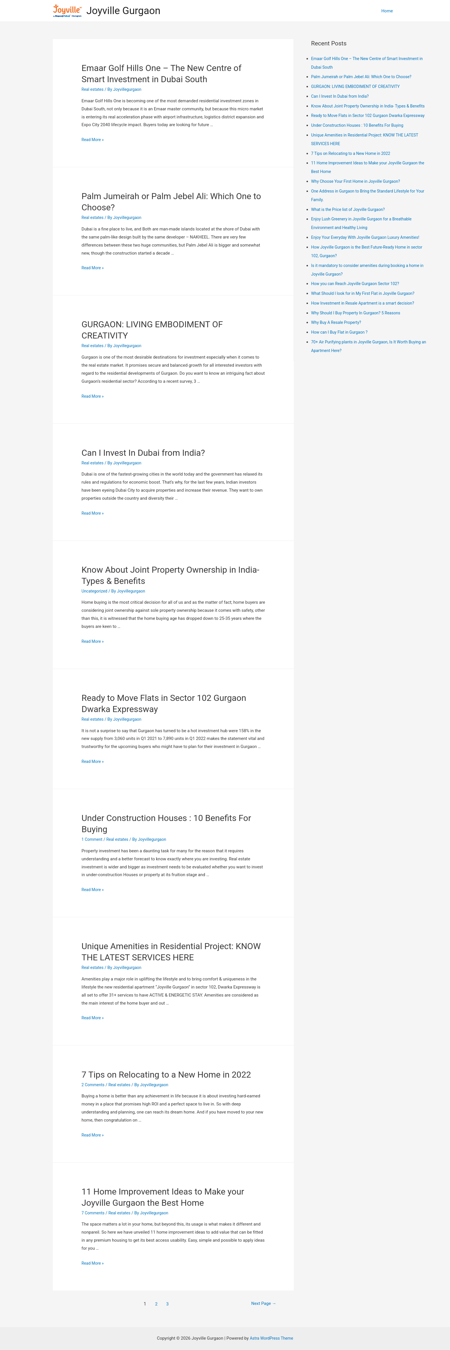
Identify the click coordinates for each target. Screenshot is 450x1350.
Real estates (93, 89)
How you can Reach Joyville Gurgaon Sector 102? (358, 300)
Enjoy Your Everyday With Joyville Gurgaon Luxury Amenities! (369, 254)
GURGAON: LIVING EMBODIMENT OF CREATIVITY (358, 86)
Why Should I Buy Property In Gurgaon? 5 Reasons (359, 330)
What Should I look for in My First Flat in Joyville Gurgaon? (366, 310)
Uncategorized (95, 591)
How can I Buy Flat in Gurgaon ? (341, 349)
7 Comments (94, 1213)
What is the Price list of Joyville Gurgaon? (350, 226)
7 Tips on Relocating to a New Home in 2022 (166, 1075)
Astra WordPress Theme (271, 1338)
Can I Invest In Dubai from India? (143, 453)
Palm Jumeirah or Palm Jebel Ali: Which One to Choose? (364, 76)
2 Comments (94, 1084)
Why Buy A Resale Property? (338, 339)
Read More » (93, 139)
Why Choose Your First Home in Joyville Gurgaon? (358, 198)
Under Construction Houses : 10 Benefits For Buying (360, 142)
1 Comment (93, 839)
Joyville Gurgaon (123, 11)
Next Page (259, 1304)
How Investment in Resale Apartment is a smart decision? (366, 320)
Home (387, 11)
